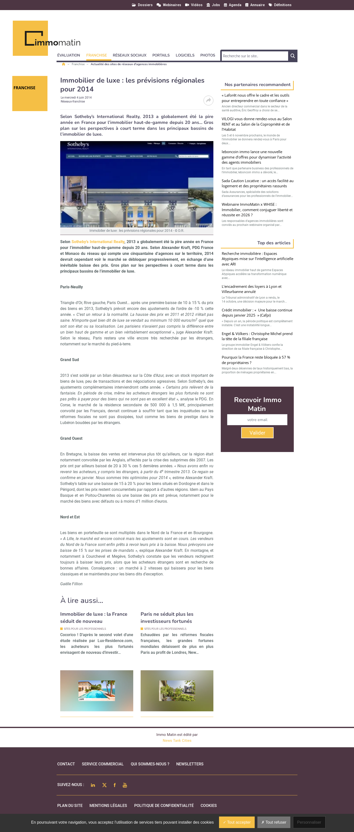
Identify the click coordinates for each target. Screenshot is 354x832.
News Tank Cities (177, 740)
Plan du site (70, 805)
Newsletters (190, 764)
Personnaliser (309, 822)
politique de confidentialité (164, 805)
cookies (209, 805)
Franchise (78, 64)
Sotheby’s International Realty (98, 241)
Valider (257, 433)
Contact (66, 764)
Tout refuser (273, 822)
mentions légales (108, 805)
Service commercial (103, 764)
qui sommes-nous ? (150, 764)
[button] (71, 54)
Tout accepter (237, 822)
